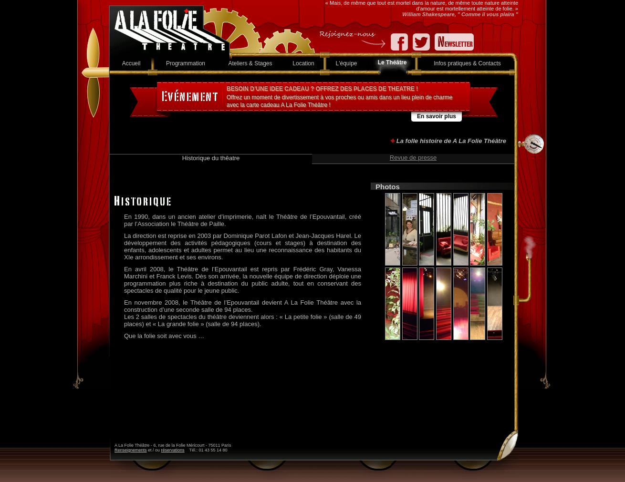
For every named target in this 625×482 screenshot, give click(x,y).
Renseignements (131, 450)
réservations (173, 450)
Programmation (185, 63)
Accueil (131, 63)
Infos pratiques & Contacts (467, 63)
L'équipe (346, 63)
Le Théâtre (392, 62)
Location (303, 63)
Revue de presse (413, 157)
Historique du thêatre (211, 158)
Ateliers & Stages (250, 63)
